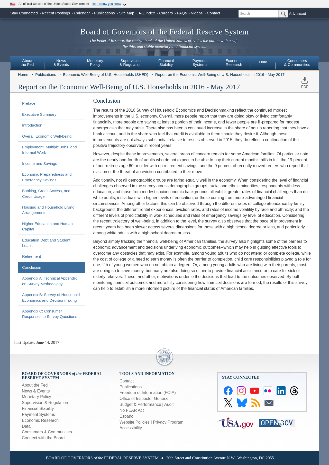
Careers (166, 13)
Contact (213, 13)
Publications (104, 13)
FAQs (182, 13)
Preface (28, 103)
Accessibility (131, 428)
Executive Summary (39, 114)
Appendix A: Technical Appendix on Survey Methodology (49, 281)
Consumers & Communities (297, 62)
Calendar (82, 13)
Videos (197, 13)
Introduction (32, 125)
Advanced (297, 13)
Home (23, 74)
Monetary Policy (36, 397)
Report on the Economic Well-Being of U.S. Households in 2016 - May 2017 (220, 74)
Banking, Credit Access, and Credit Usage (46, 193)
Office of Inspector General (144, 398)
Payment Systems (38, 414)
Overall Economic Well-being (46, 136)
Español (127, 416)
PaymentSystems (199, 62)
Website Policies (135, 422)
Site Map (126, 13)
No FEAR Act (132, 410)
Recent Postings (56, 13)
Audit (168, 404)
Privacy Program (168, 422)
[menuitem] (27, 63)
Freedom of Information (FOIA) (148, 392)
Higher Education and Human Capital (47, 226)
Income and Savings (39, 163)
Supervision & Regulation (45, 402)
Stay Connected (24, 13)
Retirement (31, 256)
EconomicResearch (233, 62)
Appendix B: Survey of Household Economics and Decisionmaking (51, 297)
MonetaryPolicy (95, 62)
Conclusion (31, 267)
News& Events (61, 62)
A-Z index (147, 13)
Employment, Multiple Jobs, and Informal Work (49, 150)
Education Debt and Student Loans (46, 243)
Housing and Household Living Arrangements (48, 210)
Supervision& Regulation (131, 62)
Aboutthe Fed (27, 62)
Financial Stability (38, 408)
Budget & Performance (140, 404)
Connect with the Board (43, 438)
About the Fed (35, 385)
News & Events (36, 391)
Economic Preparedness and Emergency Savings (47, 177)
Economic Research (40, 420)
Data (263, 62)
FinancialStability (166, 62)
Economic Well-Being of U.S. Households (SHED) (105, 74)
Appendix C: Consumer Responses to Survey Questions (49, 314)
